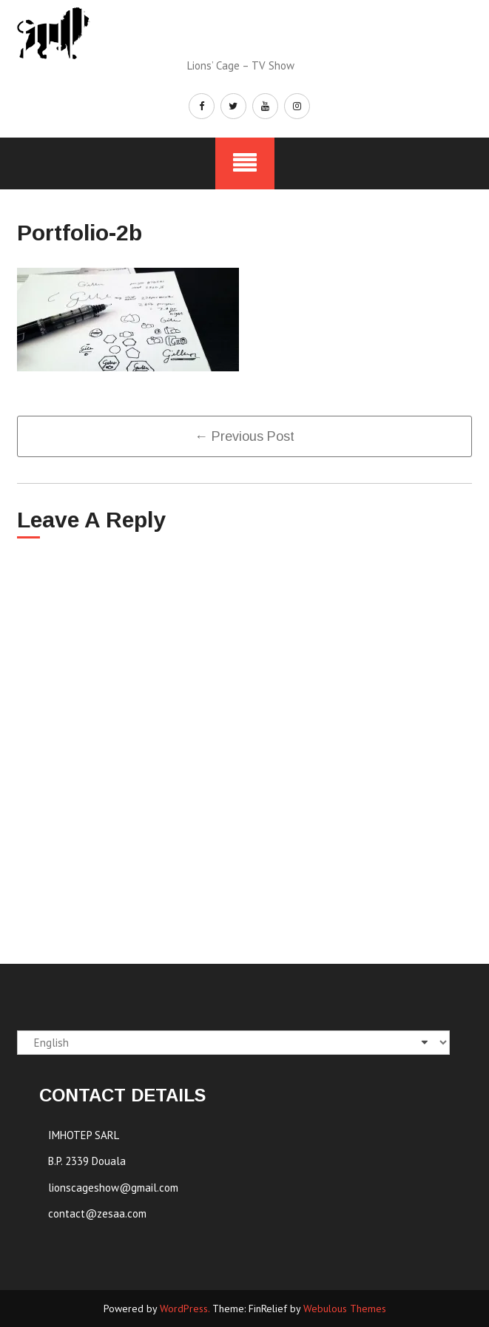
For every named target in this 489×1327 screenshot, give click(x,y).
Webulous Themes (344, 1308)
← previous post (244, 436)
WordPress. (184, 1308)
